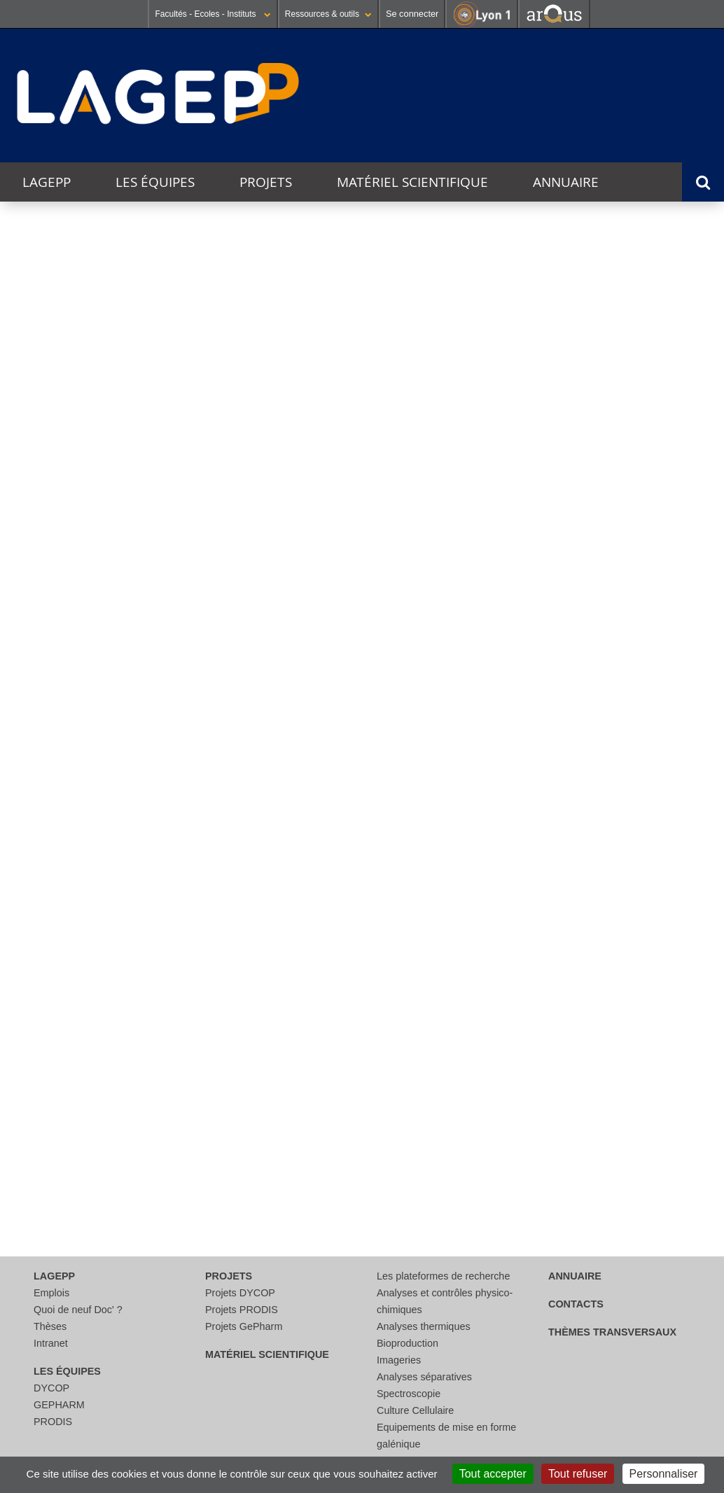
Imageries (399, 1360)
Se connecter (412, 13)
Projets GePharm (243, 1326)
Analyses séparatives (424, 1376)
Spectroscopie (408, 1393)
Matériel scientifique (412, 182)
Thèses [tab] (42, 1061)
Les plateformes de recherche (443, 1276)
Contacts (576, 1304)
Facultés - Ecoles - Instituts (212, 14)
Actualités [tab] (54, 936)
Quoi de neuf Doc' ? (78, 1309)
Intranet (51, 1343)
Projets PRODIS (241, 1309)
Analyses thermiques (424, 1326)
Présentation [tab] (65, 848)
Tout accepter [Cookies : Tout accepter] (493, 1474)
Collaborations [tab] (71, 895)
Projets (265, 182)
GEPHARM (59, 1404)
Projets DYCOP (240, 1292)
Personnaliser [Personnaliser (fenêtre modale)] (663, 1474)
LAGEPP (46, 182)
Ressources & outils (328, 14)
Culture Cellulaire (415, 1410)
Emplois (51, 1292)
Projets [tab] (43, 1019)
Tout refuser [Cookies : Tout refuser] (577, 1474)
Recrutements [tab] (69, 1102)
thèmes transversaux (612, 1332)
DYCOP (51, 1388)
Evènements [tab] (62, 978)
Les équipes (155, 182)
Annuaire (566, 182)
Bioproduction (407, 1343)
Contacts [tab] (50, 1185)
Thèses (50, 1326)
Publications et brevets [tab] (101, 1143)
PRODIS (53, 1421)
